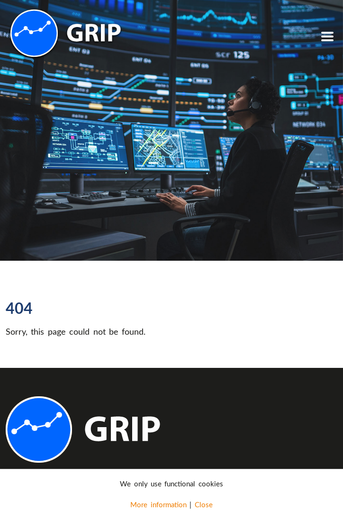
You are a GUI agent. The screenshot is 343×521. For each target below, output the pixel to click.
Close (204, 504)
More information (158, 504)
